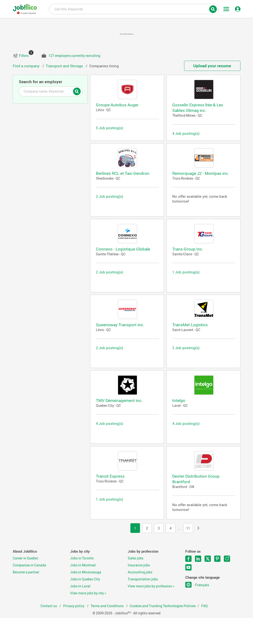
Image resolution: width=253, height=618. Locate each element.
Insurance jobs (139, 565)
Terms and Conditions (107, 606)
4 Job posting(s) (186, 133)
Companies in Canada (29, 565)
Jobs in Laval (80, 586)
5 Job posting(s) (109, 127)
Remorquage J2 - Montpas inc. (200, 173)
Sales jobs (135, 558)
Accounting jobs (140, 572)
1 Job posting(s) (186, 272)
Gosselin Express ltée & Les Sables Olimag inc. (197, 107)
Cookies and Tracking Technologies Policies (163, 606)
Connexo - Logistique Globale (123, 249)
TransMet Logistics (190, 324)
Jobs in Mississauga (85, 572)
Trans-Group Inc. (187, 249)
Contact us (49, 606)
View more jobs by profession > (151, 586)
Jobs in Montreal (83, 565)
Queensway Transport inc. (120, 324)
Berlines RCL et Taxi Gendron (122, 173)
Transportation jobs (143, 579)
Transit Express (110, 476)
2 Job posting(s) (109, 196)
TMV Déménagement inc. (119, 400)
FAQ (204, 606)
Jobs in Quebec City (85, 579)
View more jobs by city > (88, 593)
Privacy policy (74, 606)
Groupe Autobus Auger (117, 105)
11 (188, 528)
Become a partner (26, 572)
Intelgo (178, 400)
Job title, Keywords (134, 9)
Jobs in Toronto (82, 558)
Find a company (26, 65)
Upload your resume (212, 65)
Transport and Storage (65, 65)
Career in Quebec (25, 558)
